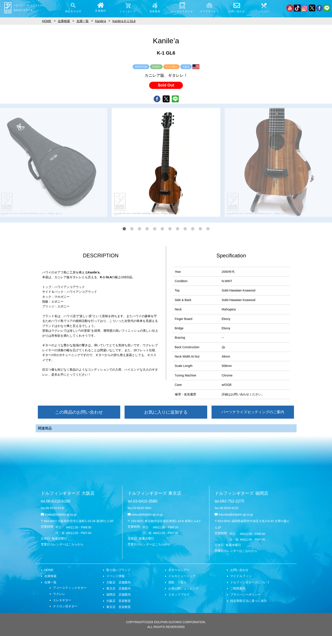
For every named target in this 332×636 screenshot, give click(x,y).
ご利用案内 (237, 588)
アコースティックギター (70, 587)
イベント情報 (115, 576)
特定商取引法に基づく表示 (248, 601)
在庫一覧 (50, 582)
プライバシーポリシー (245, 594)
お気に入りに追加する (166, 412)
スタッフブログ (179, 594)
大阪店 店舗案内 (118, 582)
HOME (48, 570)
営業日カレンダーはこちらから (62, 544)
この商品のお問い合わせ (79, 412)
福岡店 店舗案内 (118, 594)
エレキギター (62, 600)
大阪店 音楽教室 (118, 601)
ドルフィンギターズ (68, 493)
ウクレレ (59, 594)
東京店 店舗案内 (118, 588)
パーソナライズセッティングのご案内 (252, 412)
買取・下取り (177, 582)
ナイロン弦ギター (65, 606)
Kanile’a (100, 21)
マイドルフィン (241, 576)
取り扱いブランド (118, 570)
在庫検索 (50, 576)
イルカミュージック (182, 576)
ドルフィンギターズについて (250, 582)
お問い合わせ (239, 570)
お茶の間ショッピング (183, 588)
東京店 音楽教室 (118, 607)
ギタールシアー (179, 570)
